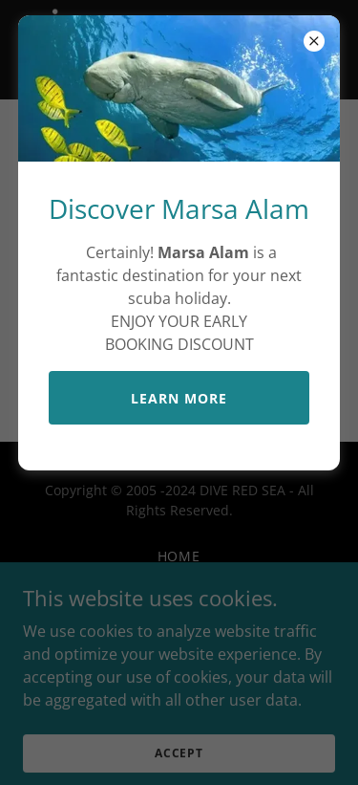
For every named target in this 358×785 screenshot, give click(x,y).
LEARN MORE (179, 398)
